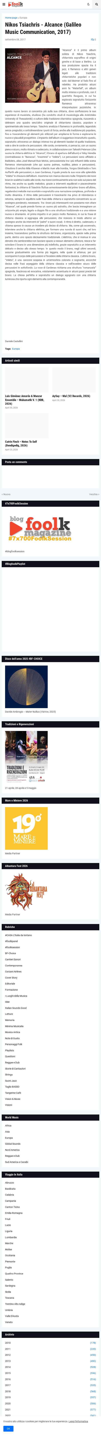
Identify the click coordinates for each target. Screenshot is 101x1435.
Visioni (8, 1105)
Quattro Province (14, 1273)
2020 (50, 1403)
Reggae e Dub (12, 1062)
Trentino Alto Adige (15, 1304)
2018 (50, 1391)
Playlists (9, 1050)
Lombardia (11, 1237)
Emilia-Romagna (13, 1213)
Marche (9, 1243)
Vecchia (93, 494)
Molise (8, 1249)
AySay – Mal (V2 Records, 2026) (71, 396)
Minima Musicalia (14, 1026)
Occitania (10, 1255)
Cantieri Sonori (13, 959)
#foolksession (12, 947)
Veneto (9, 1322)
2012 (50, 1355)
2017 (50, 1385)
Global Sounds (12, 1143)
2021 (50, 1409)
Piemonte (10, 1261)
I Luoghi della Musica (16, 996)
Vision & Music (12, 1099)
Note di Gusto (12, 1038)
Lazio (8, 1225)
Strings (9, 1074)
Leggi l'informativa (78, 1421)
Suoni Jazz (11, 1080)
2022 (50, 1415)
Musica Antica (12, 1032)
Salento (9, 1279)
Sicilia (8, 1292)
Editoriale (10, 983)
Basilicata (10, 1188)
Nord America (12, 1150)
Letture (9, 1014)
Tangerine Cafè (13, 1092)
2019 (50, 1397)
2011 (50, 1349)
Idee (7, 1002)
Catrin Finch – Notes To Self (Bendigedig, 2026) (21, 443)
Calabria (9, 1194)
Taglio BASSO (12, 1086)
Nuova (6, 494)
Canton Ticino (12, 1207)
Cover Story (11, 977)
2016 (50, 1379)
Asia (7, 1131)
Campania (10, 1201)
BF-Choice (10, 953)
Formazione (11, 989)
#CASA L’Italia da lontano (18, 935)
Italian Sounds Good (16, 1008)
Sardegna (10, 1285)
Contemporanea (13, 965)
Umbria (9, 1310)
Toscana (9, 1297)
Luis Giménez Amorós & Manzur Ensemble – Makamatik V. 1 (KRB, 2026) (24, 399)
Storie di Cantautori (15, 1068)
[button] (4, 4)
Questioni (10, 1056)
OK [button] (8, 1428)
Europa (23, 18)
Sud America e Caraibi (16, 1162)
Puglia (8, 1267)
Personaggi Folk (13, 1044)
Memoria (9, 1020)
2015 (50, 1373)
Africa (8, 1125)
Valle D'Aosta (12, 1316)
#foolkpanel (11, 941)
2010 (50, 1343)
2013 (50, 1361)
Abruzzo (9, 1182)
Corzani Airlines (13, 971)
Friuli (7, 1219)
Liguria (8, 1231)
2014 (50, 1367)
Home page (11, 18)
